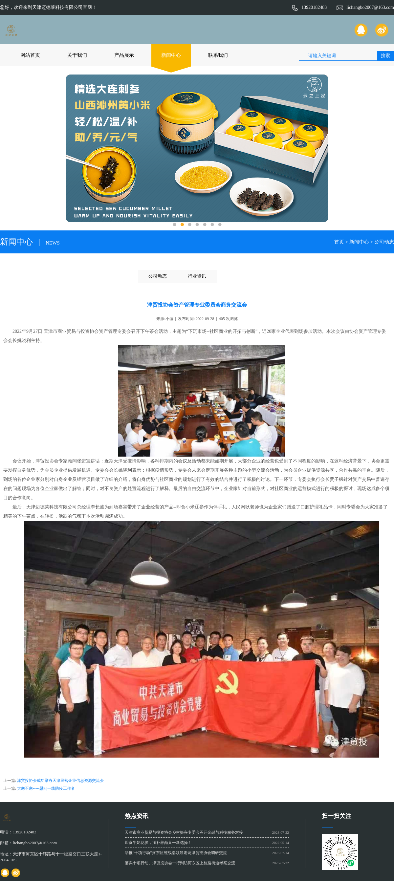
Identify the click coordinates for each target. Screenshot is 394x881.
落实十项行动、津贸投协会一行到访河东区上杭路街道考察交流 (180, 863)
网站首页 (30, 55)
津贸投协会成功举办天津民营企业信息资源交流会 (60, 780)
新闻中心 (171, 55)
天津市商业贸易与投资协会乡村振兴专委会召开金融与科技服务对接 (184, 832)
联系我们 (218, 55)
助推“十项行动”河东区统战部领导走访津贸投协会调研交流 (176, 852)
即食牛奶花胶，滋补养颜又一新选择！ (158, 842)
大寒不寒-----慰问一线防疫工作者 (46, 788)
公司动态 (384, 242)
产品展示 (124, 55)
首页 (339, 242)
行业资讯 (197, 276)
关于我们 (77, 55)
